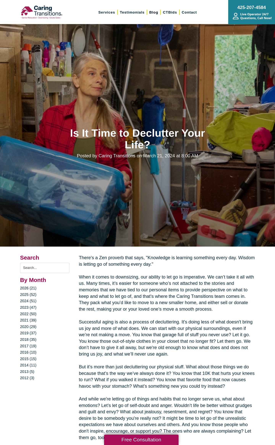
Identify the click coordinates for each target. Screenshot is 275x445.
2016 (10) (28, 352)
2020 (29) (28, 327)
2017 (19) (28, 346)
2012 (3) (27, 378)
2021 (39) (28, 320)
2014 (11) (28, 365)
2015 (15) (28, 359)
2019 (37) (28, 333)
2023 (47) (28, 307)
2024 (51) (28, 301)
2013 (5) (27, 371)
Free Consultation (141, 440)
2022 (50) (28, 314)
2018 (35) (28, 339)
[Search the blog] (44, 268)
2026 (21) (28, 288)
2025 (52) (28, 294)
